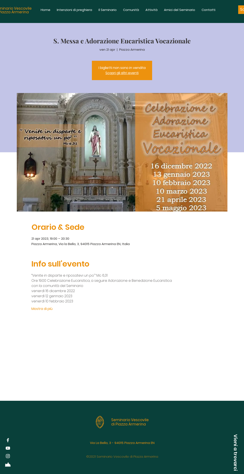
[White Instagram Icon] (8, 456)
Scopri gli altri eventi (122, 72)
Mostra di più (42, 308)
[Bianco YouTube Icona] (8, 448)
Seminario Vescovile (130, 419)
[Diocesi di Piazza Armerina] (8, 464)
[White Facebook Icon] (8, 440)
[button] (235, 452)
